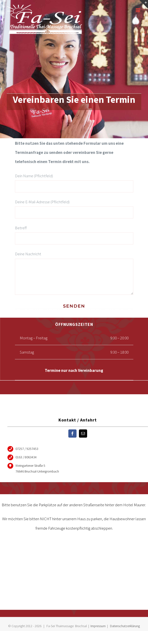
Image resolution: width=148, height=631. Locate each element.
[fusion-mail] (83, 433)
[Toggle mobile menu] (138, 10)
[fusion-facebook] (72, 433)
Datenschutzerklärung (125, 626)
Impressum (98, 626)
